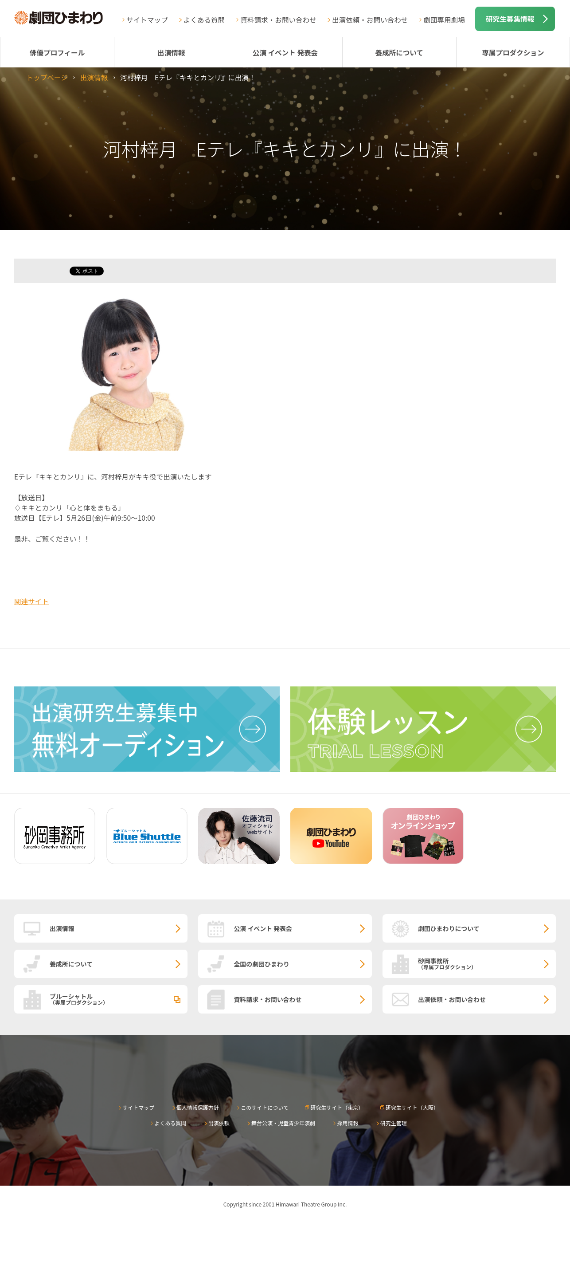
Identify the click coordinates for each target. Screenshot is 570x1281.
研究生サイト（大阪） (412, 1107)
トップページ (46, 77)
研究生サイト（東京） (336, 1107)
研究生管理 (393, 1123)
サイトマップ (147, 19)
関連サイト (31, 601)
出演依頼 (219, 1123)
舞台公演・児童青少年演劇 (283, 1123)
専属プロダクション (513, 52)
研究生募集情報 (510, 19)
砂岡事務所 (487, 963)
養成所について (399, 52)
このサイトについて (265, 1107)
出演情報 (171, 52)
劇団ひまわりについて (449, 928)
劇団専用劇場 (444, 19)
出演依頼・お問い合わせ (370, 19)
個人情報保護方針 (197, 1107)
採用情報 (347, 1123)
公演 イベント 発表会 (285, 52)
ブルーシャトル (118, 999)
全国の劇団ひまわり (261, 963)
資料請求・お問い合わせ (278, 19)
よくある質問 (204, 19)
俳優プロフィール (57, 52)
